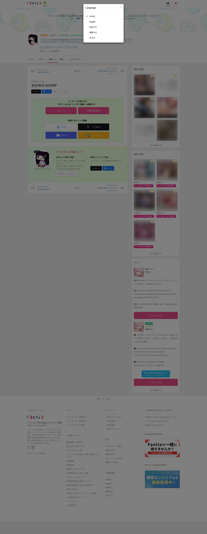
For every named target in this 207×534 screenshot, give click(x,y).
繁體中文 (93, 32)
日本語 (92, 16)
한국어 (92, 38)
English (92, 22)
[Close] (121, 7)
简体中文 (93, 27)
